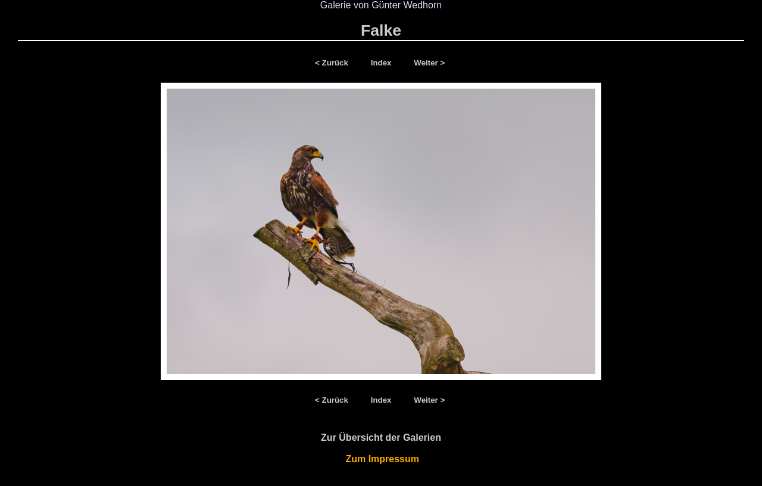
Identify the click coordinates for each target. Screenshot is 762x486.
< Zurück (334, 62)
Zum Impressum (381, 459)
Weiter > (429, 62)
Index (382, 62)
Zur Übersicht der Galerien (381, 437)
